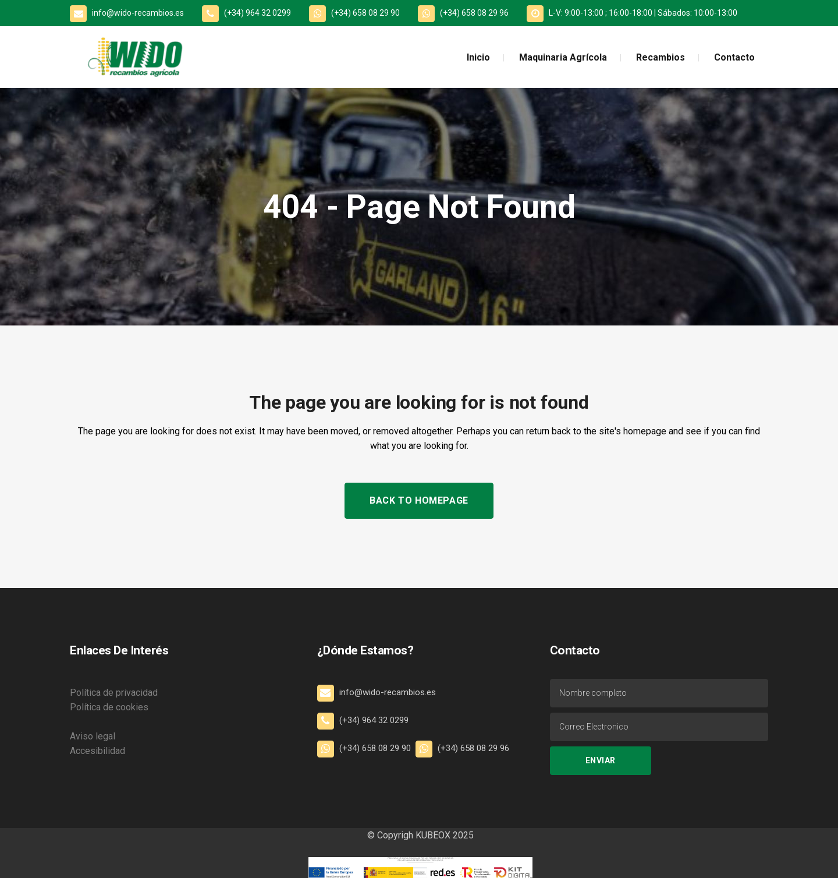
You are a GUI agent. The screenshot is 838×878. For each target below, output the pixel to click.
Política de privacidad (114, 692)
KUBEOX (431, 835)
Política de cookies (109, 707)
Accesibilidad (97, 750)
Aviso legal (92, 736)
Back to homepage (419, 500)
